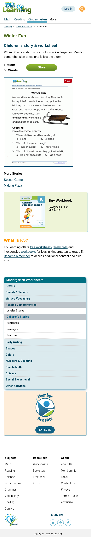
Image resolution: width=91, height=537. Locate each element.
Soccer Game (13, 179)
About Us (66, 464)
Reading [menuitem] (19, 19)
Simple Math (14, 367)
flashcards (61, 247)
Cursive (9, 508)
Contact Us (68, 483)
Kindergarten (13, 483)
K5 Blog (37, 483)
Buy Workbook (60, 200)
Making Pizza (13, 185)
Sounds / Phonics (17, 292)
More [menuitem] (52, 19)
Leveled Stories (15, 310)
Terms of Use (69, 496)
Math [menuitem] (7, 19)
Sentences (13, 323)
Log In (68, 8)
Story (42, 67)
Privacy (65, 489)
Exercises (12, 335)
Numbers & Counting (19, 361)
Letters (10, 286)
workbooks (28, 251)
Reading (8, 26)
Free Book (39, 477)
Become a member (17, 256)
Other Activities (16, 386)
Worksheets (40, 464)
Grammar (10, 489)
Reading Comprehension (21, 304)
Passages (12, 329)
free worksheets (41, 247)
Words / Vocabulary (18, 298)
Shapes (10, 348)
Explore (45, 430)
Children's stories (24, 26)
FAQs (64, 477)
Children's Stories (18, 316)
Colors (10, 354)
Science (11, 373)
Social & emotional (18, 379)
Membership (68, 470)
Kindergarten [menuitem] (37, 19)
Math (8, 464)
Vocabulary (12, 496)
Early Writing (14, 342)
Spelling (9, 502)
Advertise (67, 502)
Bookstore (39, 470)
